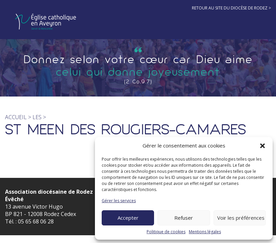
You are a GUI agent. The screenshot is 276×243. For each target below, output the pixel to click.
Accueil (16, 117)
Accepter (128, 217)
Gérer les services (119, 201)
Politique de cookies (166, 232)
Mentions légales (205, 232)
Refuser (183, 217)
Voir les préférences (241, 217)
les (37, 117)
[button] (262, 145)
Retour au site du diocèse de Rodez (230, 8)
